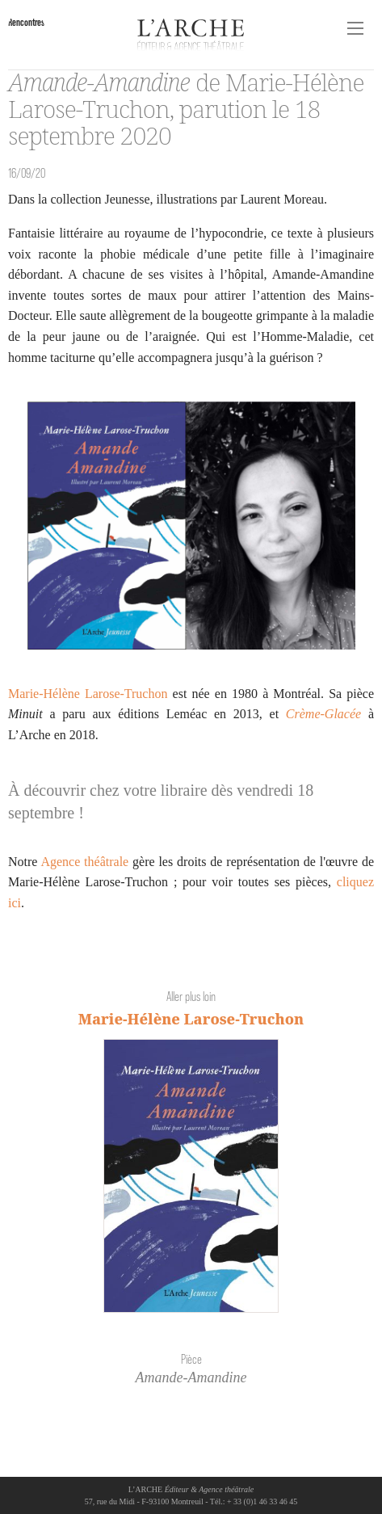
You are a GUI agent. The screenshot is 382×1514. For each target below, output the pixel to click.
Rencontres (26, 22)
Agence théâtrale (84, 861)
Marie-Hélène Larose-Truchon (87, 693)
